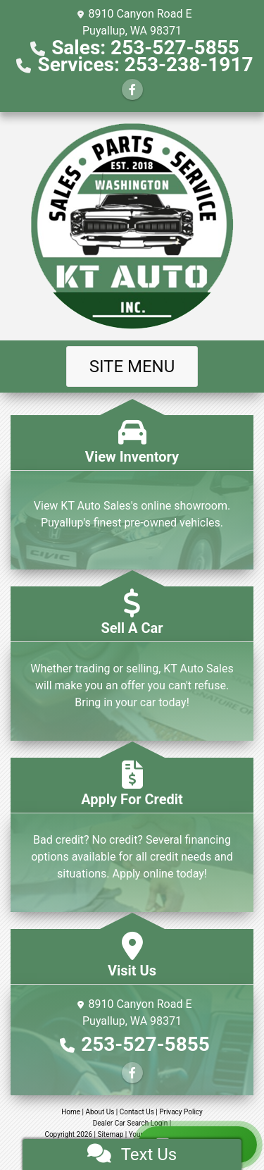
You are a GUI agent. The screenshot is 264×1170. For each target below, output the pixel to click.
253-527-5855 (145, 1044)
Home (70, 1112)
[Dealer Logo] (132, 226)
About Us (100, 1112)
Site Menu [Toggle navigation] (132, 366)
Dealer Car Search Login (130, 1123)
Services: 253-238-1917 (145, 64)
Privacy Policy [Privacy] (181, 1112)
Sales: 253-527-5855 (145, 47)
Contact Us (137, 1112)
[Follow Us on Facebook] (132, 90)
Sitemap (110, 1134)
